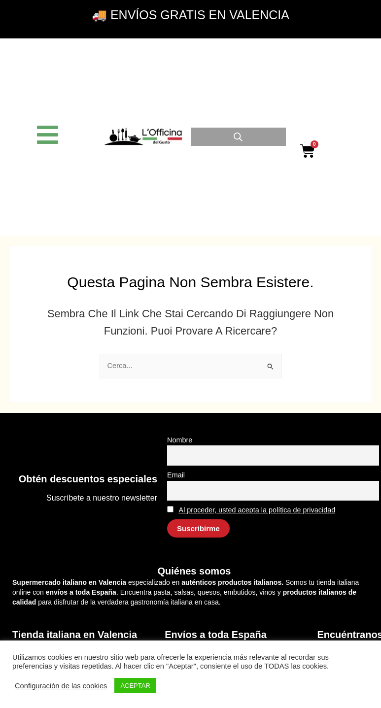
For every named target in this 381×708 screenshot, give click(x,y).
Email (176, 475)
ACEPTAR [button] (135, 685)
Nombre (179, 440)
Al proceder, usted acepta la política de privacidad (257, 510)
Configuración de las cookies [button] (61, 686)
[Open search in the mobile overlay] (238, 137)
